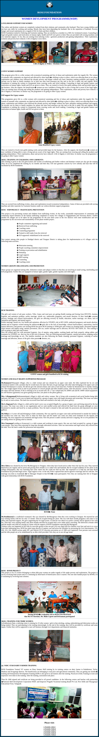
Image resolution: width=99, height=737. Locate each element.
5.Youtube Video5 (50, 735)
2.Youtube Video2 (50, 729)
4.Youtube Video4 (50, 733)
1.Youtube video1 (49, 727)
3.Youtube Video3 (50, 731)
